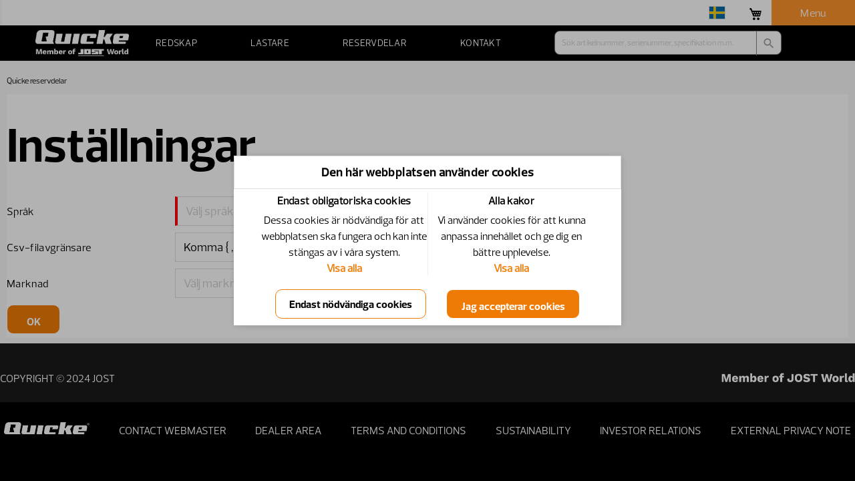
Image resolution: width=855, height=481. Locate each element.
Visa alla (344, 268)
